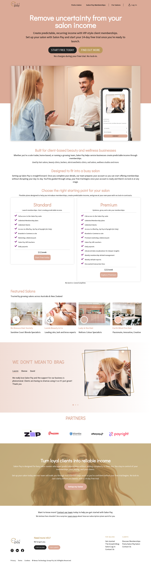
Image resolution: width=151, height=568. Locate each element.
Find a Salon (76, 5)
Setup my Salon (75, 486)
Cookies (27, 560)
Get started (110, 541)
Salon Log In (110, 546)
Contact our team (65, 512)
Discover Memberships (131, 541)
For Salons (116, 5)
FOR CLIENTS (54, 547)
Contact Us (109, 549)
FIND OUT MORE (90, 50)
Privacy (13, 560)
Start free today (42, 257)
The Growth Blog (112, 544)
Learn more (72, 516)
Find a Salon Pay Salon (131, 544)
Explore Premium (108, 274)
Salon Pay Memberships (95, 5)
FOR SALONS (40, 547)
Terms (20, 560)
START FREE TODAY (62, 50)
